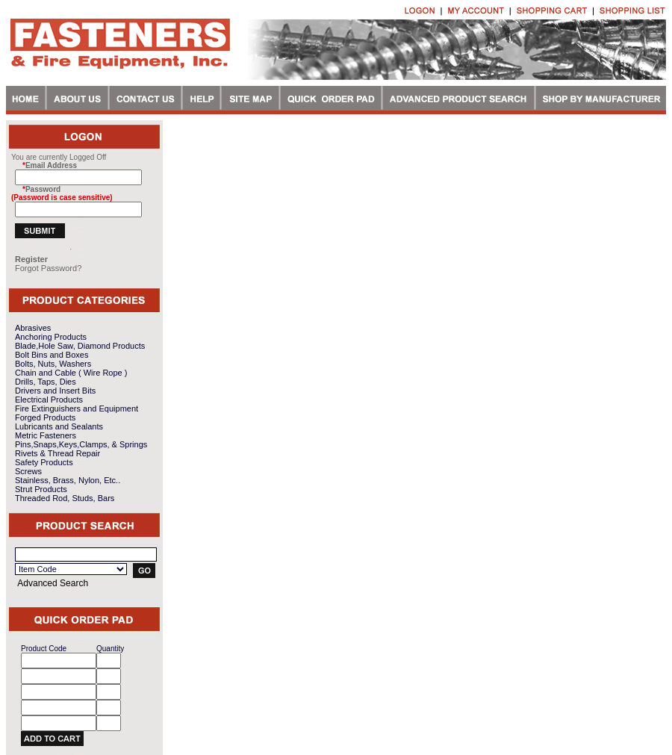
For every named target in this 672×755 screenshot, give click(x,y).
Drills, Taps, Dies (45, 381)
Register (31, 259)
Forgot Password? (48, 268)
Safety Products (44, 462)
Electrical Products (49, 399)
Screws (28, 471)
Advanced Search (52, 583)
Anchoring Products (51, 336)
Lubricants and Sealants (59, 426)
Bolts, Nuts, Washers (53, 363)
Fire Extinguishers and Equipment (76, 408)
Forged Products (45, 417)
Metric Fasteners (45, 435)
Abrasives (33, 327)
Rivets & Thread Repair (57, 453)
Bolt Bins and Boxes (51, 354)
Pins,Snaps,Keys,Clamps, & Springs (81, 444)
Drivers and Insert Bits (55, 390)
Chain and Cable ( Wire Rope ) (71, 372)
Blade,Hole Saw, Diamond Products (80, 345)
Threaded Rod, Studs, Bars (64, 498)
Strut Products (41, 489)
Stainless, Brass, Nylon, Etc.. (67, 480)
